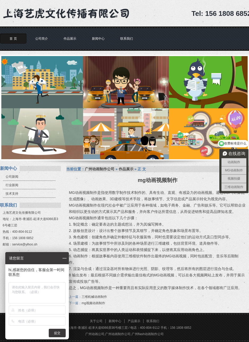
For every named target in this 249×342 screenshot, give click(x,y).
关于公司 (96, 321)
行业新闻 (12, 185)
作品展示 (70, 38)
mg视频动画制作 (93, 303)
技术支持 (12, 193)
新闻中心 (98, 38)
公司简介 (41, 38)
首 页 (13, 38)
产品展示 (134, 321)
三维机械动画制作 (94, 297)
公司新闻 (12, 177)
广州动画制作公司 (99, 169)
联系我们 (126, 38)
